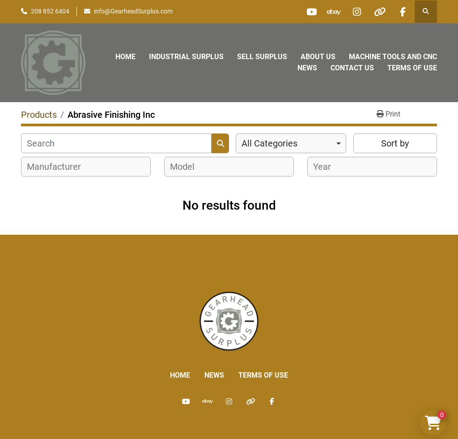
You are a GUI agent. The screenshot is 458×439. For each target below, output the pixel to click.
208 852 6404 (50, 11)
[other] (380, 11)
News (307, 68)
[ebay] (334, 11)
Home (125, 56)
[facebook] (402, 11)
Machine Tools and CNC (393, 56)
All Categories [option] (269, 143)
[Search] (116, 143)
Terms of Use (412, 68)
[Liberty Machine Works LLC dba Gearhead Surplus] (229, 320)
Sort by (395, 143)
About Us (318, 56)
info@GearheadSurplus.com (133, 11)
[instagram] (357, 11)
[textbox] (59, 166)
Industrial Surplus (186, 56)
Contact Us (352, 68)
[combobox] (291, 143)
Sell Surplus (262, 56)
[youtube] (311, 11)
